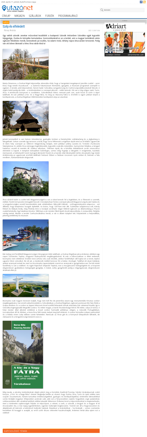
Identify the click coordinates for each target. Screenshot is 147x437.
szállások (35, 15)
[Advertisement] (125, 98)
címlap (6, 15)
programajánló (68, 15)
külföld (6, 22)
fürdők (49, 15)
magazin (19, 15)
